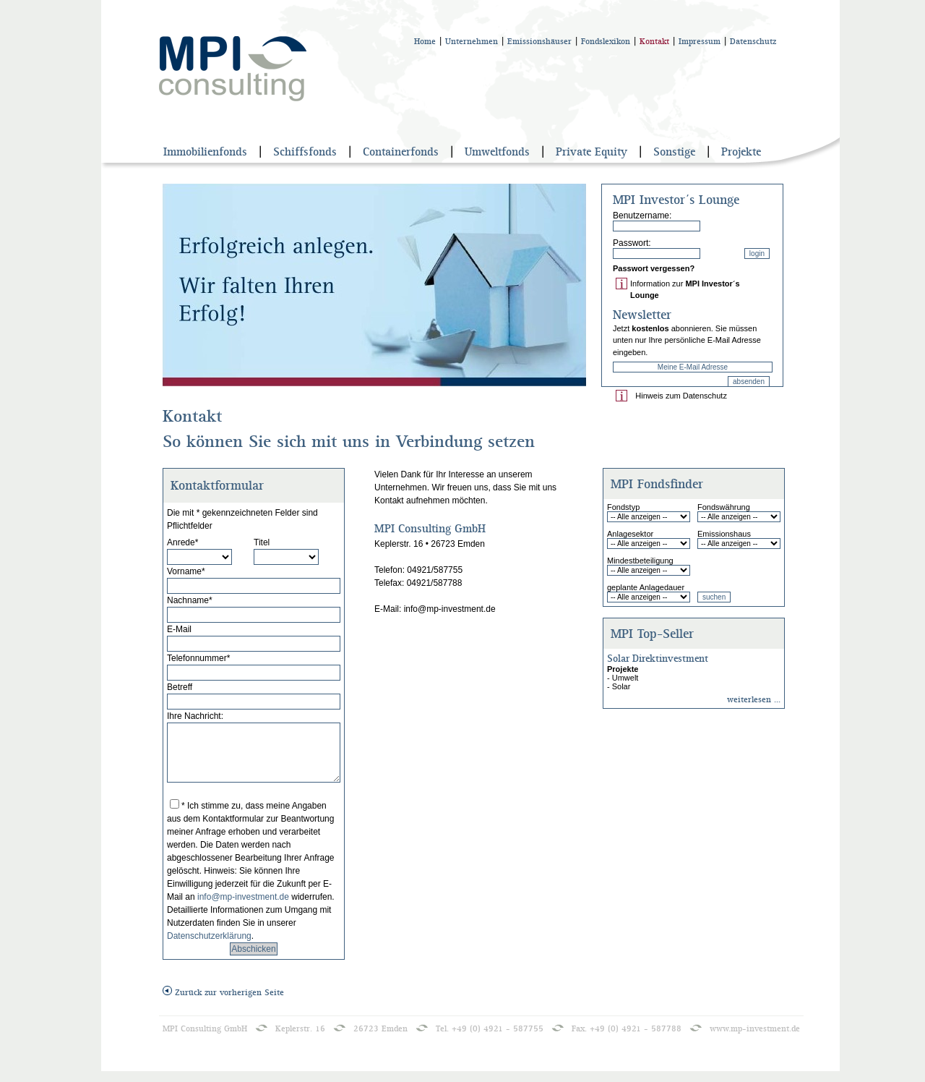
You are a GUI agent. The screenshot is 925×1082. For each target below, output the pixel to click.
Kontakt (654, 41)
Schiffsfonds (305, 152)
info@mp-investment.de (244, 908)
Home (425, 41)
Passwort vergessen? (653, 268)
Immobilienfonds (205, 152)
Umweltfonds (497, 152)
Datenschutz (753, 41)
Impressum (699, 41)
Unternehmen (471, 41)
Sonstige (674, 152)
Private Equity (591, 152)
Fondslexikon (605, 41)
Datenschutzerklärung (209, 947)
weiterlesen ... (753, 699)
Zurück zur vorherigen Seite (223, 1003)
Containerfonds (401, 152)
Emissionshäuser (539, 41)
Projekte (741, 152)
